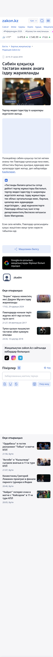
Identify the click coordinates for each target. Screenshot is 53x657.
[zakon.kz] (10, 20)
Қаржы (22, 26)
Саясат (5, 26)
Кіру (49, 367)
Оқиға (30, 26)
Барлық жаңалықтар (21, 46)
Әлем (13, 26)
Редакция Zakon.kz (11, 49)
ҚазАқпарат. (9, 171)
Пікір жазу (44, 384)
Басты (5, 46)
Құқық (38, 26)
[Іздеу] (42, 20)
